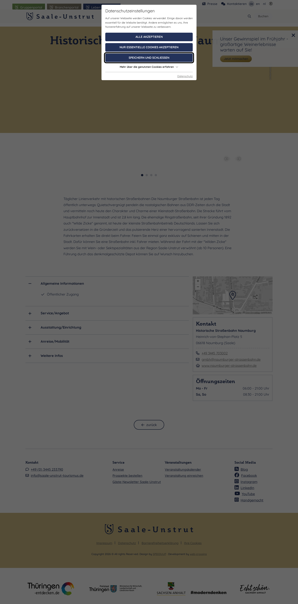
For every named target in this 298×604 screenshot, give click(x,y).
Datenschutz (185, 76)
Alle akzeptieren (149, 37)
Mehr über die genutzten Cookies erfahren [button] (149, 67)
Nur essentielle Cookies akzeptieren (149, 47)
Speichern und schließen (149, 57)
